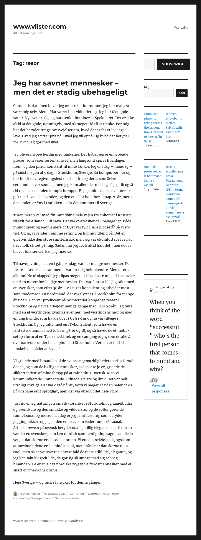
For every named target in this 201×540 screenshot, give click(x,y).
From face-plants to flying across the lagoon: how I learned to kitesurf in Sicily (153, 127)
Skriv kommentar (67, 498)
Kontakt (181, 27)
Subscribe (173, 64)
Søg (146, 87)
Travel (47, 498)
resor (115, 493)
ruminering (21, 498)
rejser (107, 493)
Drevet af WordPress (69, 521)
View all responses (160, 388)
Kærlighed (76, 493)
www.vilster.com (39, 26)
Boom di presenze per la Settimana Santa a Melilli (153, 176)
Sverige (36, 498)
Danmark (95, 493)
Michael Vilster (29, 493)
